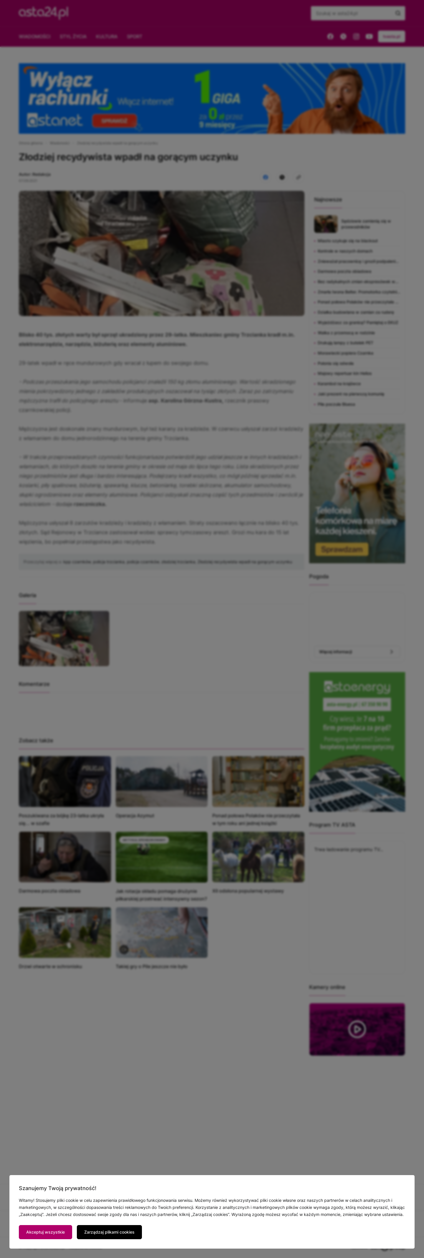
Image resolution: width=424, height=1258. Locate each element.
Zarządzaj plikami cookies (109, 1231)
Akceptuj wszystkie (45, 1231)
